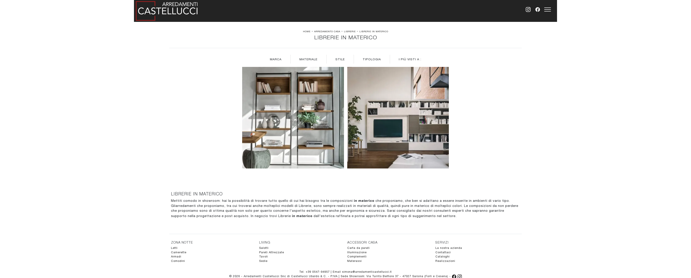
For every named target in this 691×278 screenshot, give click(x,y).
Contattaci (443, 252)
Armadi (176, 256)
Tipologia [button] (372, 59)
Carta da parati (358, 248)
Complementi (357, 256)
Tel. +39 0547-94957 (315, 271)
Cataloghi (442, 256)
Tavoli (263, 256)
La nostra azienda (448, 248)
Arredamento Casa (327, 31)
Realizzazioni (445, 261)
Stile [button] (340, 59)
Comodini (178, 261)
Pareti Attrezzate (271, 252)
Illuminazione (357, 252)
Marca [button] (276, 59)
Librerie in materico (373, 31)
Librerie (350, 31)
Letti (174, 248)
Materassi (354, 261)
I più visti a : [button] (410, 59)
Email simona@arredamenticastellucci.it (362, 271)
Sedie (263, 261)
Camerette (178, 252)
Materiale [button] (308, 59)
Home (306, 31)
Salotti (264, 248)
